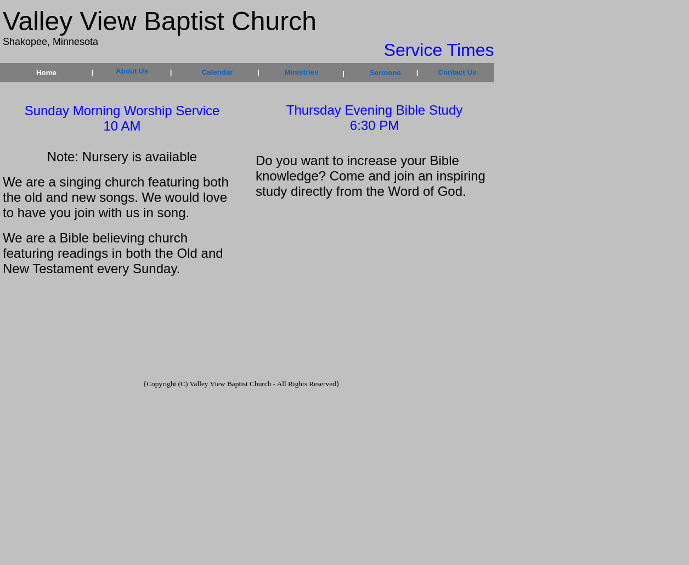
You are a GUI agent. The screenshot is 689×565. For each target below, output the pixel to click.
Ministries (301, 72)
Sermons (385, 73)
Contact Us (457, 72)
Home (46, 73)
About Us (132, 71)
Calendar (217, 72)
